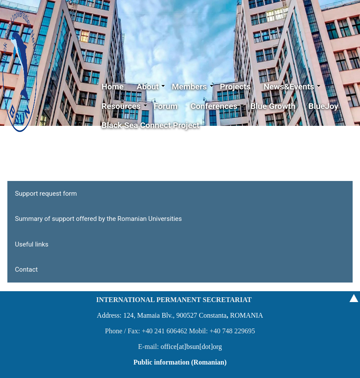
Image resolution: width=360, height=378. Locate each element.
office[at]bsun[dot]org (191, 346)
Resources (124, 106)
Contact (26, 269)
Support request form (46, 193)
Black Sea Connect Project (150, 125)
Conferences (217, 106)
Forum (166, 106)
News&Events (292, 87)
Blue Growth (272, 106)
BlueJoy (323, 106)
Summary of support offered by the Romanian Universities (98, 219)
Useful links (32, 244)
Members (192, 87)
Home (112, 87)
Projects (235, 87)
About (150, 87)
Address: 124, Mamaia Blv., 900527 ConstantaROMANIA (180, 315)
